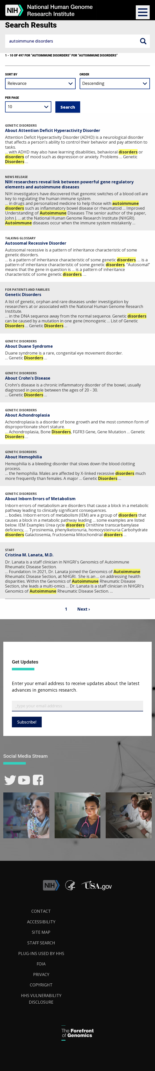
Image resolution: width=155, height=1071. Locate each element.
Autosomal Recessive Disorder (35, 243)
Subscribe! (26, 722)
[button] (143, 12)
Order (84, 74)
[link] (10, 780)
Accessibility (41, 922)
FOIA (41, 964)
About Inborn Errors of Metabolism (40, 498)
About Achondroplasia (27, 415)
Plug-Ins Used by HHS (41, 953)
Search (143, 41)
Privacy (41, 974)
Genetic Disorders (23, 294)
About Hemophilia (23, 457)
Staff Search (41, 943)
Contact (41, 911)
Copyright (41, 985)
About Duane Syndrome (29, 346)
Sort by (11, 74)
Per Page (12, 98)
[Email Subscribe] (77, 706)
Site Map (41, 932)
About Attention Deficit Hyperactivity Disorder (52, 130)
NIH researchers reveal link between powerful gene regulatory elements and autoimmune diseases (69, 184)
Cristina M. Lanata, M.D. (29, 555)
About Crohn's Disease (27, 378)
